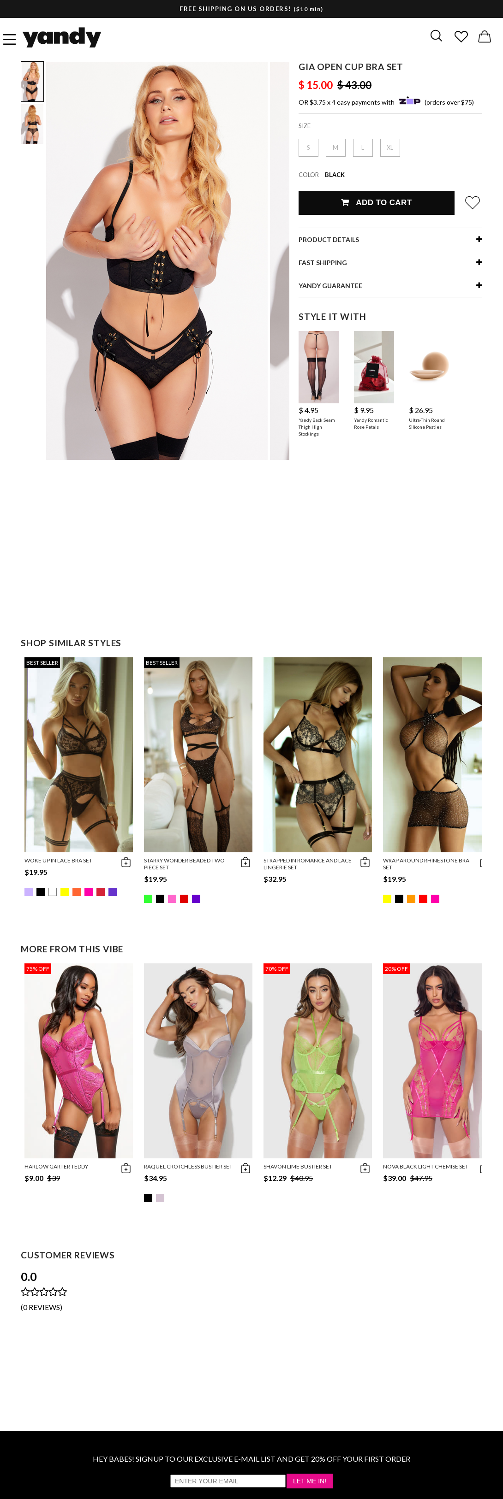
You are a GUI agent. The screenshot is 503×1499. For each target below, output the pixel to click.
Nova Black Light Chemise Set (425, 1166)
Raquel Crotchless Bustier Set (188, 1166)
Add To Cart (376, 202)
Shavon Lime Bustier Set (297, 1166)
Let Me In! (309, 1481)
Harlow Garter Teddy (56, 1166)
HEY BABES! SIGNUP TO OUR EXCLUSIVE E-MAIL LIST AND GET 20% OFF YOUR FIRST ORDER (251, 1458)
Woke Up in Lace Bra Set (58, 860)
